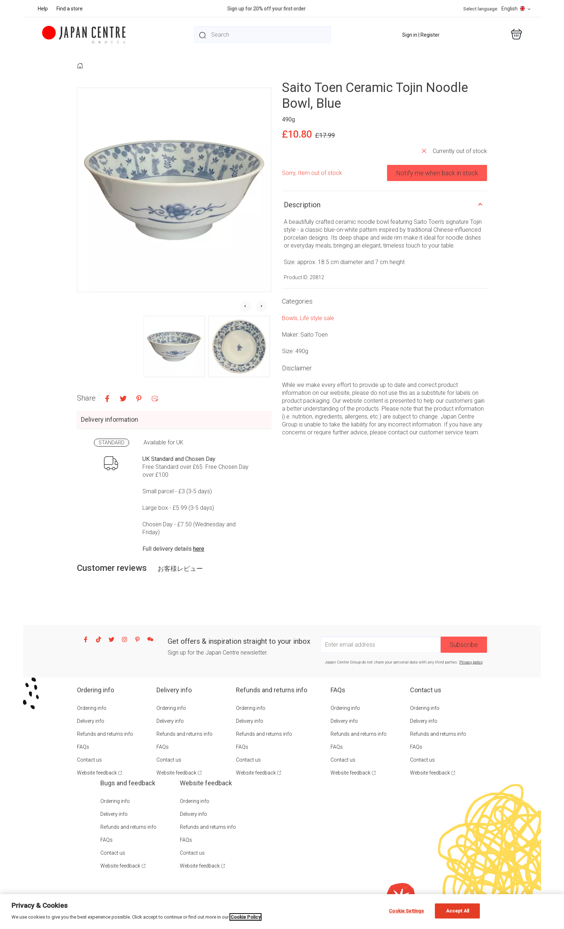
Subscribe (464, 644)
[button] (174, 346)
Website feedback (97, 773)
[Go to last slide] (245, 306)
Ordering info (91, 708)
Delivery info (90, 721)
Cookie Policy (245, 917)
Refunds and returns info (105, 734)
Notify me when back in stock (437, 173)
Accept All (457, 911)
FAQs (83, 747)
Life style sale (317, 318)
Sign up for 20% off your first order (266, 8)
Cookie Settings (406, 911)
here (198, 548)
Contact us (89, 760)
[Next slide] (261, 306)
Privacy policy (471, 662)
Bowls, (291, 318)
